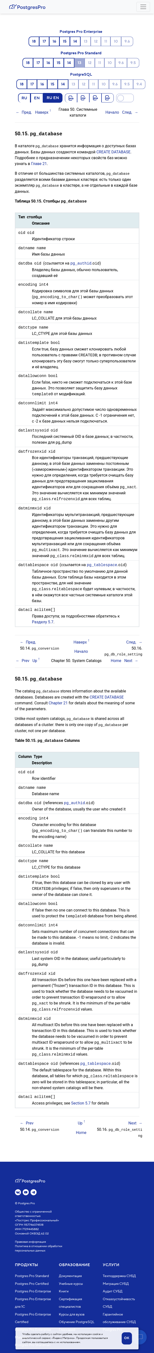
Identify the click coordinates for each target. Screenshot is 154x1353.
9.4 (139, 84)
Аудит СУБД (113, 1291)
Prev (26, 659)
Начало (112, 112)
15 (65, 41)
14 (75, 41)
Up (34, 659)
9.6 (127, 41)
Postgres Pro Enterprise (81, 31)
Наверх (42, 112)
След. (127, 112)
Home (116, 659)
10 (116, 41)
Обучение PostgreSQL (76, 1322)
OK (126, 1338)
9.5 (133, 62)
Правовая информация (30, 1242)
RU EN (53, 97)
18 (34, 41)
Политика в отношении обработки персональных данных (38, 1248)
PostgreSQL (81, 74)
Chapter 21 (58, 701)
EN (37, 98)
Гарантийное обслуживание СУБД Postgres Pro (119, 1322)
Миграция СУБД (116, 1284)
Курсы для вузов (71, 1314)
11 (105, 41)
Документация (70, 1276)
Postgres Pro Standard (81, 53)
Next (128, 659)
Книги (64, 1291)
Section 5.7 (81, 1100)
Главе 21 (39, 163)
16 (54, 41)
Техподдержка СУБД (119, 1276)
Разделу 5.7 (42, 620)
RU (24, 98)
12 (96, 41)
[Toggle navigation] (143, 7)
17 (44, 41)
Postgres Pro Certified (32, 1284)
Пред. (27, 112)
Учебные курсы (71, 1284)
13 (85, 41)
